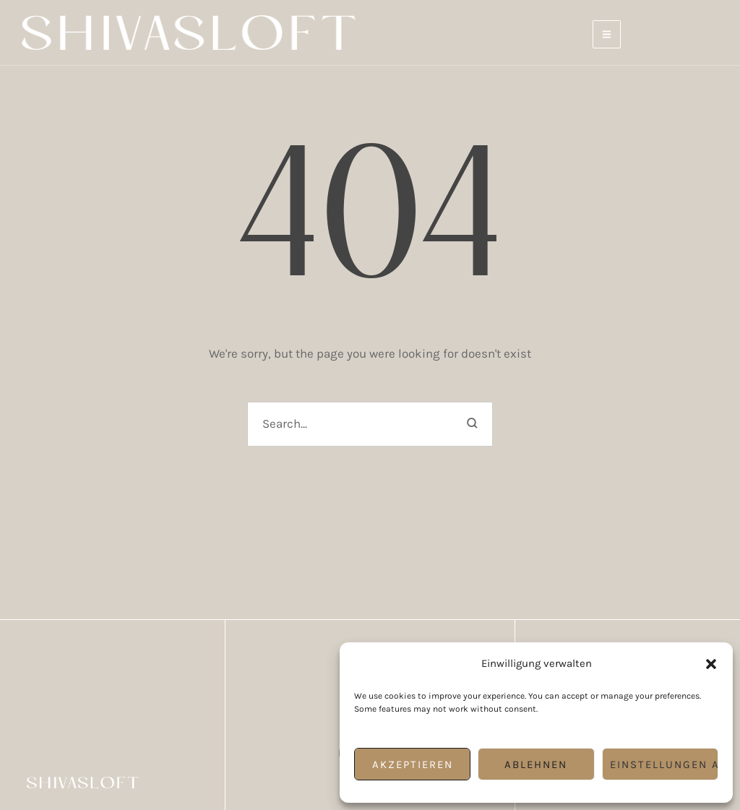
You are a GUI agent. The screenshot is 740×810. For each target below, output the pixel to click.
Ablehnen (535, 764)
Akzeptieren (412, 764)
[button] (711, 664)
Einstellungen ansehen (664, 764)
